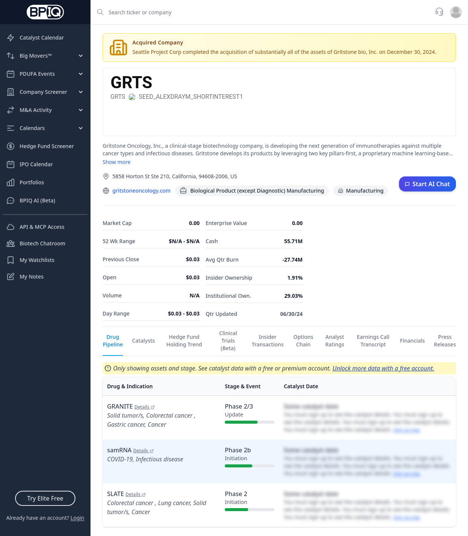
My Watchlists (30, 260)
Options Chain (303, 340)
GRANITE (131, 406)
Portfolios (25, 182)
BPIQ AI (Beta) (30, 200)
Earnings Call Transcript (373, 340)
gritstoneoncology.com (141, 190)
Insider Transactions (268, 340)
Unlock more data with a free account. (383, 368)
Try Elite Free (45, 498)
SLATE (126, 494)
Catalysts (143, 340)
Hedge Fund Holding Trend (184, 340)
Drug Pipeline (113, 340)
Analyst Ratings (334, 340)
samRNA (130, 450)
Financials (412, 340)
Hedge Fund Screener (40, 146)
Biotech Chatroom (35, 243)
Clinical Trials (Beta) (228, 340)
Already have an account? (45, 517)
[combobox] (260, 12)
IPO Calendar (29, 164)
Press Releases (445, 340)
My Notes (25, 276)
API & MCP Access (35, 226)
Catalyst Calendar (35, 37)
